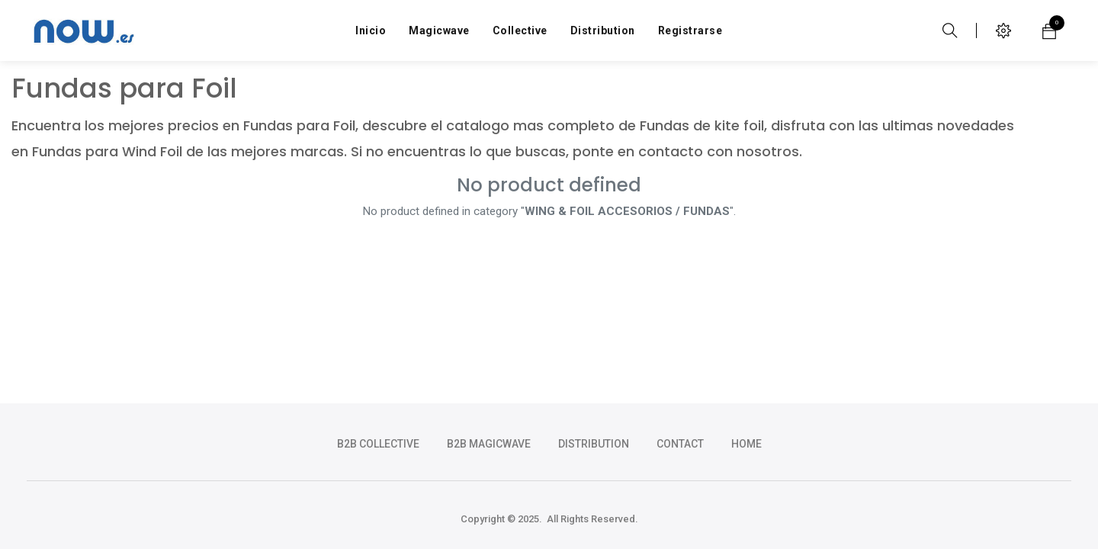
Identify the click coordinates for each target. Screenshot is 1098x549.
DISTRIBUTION (593, 444)
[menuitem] (370, 30)
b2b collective (378, 444)
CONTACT (680, 444)
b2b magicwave (489, 444)
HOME (746, 444)
